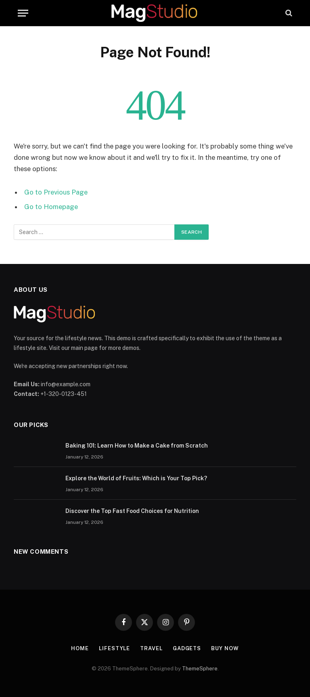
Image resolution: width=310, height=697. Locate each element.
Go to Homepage (51, 207)
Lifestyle (114, 648)
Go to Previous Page (56, 192)
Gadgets (187, 648)
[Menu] (23, 13)
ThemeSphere (200, 669)
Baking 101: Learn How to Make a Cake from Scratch (136, 445)
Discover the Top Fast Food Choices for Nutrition (132, 511)
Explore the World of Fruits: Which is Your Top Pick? (136, 478)
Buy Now (225, 648)
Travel (151, 648)
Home (80, 648)
